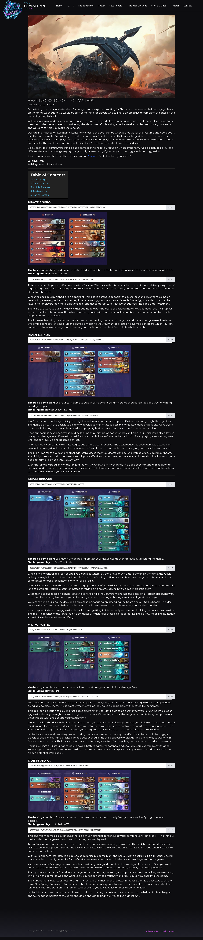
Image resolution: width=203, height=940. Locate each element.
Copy (170, 207)
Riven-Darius (40, 183)
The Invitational (86, 6)
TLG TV (70, 6)
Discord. (92, 156)
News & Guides (160, 6)
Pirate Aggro (39, 179)
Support (171, 931)
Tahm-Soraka (41, 194)
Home (59, 6)
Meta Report (117, 6)
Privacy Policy (152, 931)
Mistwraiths (40, 191)
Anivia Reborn (41, 187)
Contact (187, 6)
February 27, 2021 (37, 104)
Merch (176, 6)
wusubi (50, 104)
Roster (101, 6)
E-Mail (163, 931)
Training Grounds (138, 6)
